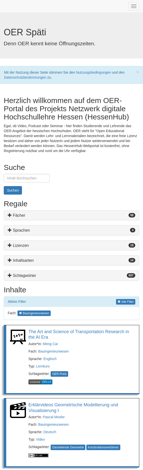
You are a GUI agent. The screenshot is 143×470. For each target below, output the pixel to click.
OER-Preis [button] (59, 374)
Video (40, 439)
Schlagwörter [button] (22, 275)
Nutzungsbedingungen (93, 72)
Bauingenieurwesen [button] (34, 313)
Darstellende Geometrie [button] (68, 447)
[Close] (137, 72)
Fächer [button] (16, 215)
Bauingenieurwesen (53, 351)
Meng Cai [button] (50, 344)
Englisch (50, 359)
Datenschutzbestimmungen (25, 77)
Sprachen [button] (19, 230)
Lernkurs (42, 366)
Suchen (13, 190)
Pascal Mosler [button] (54, 417)
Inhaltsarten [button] (21, 260)
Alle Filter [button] (126, 301)
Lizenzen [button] (18, 245)
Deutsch (49, 432)
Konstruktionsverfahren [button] (103, 447)
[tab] (71, 215)
